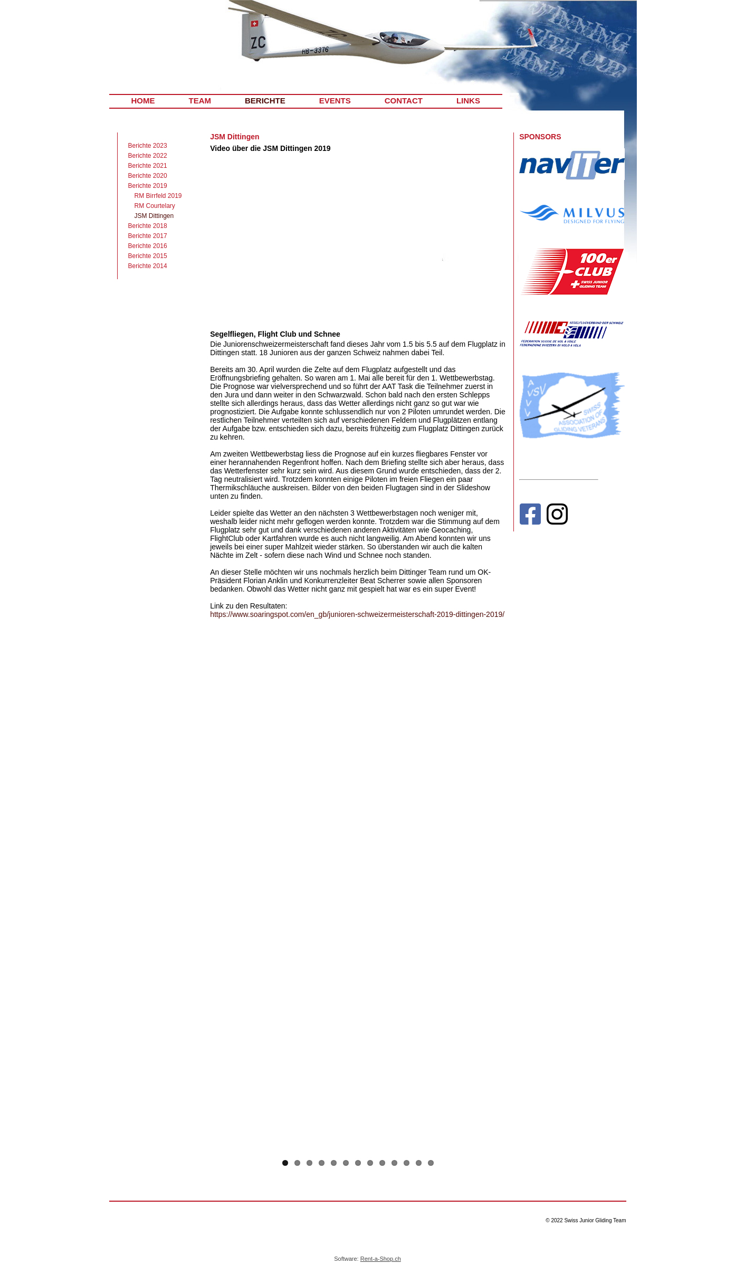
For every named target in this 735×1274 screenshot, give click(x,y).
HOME (143, 100)
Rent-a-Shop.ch (380, 1259)
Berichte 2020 (147, 175)
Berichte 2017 (147, 236)
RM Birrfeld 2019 (158, 195)
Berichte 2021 (147, 165)
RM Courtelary (155, 206)
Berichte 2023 (147, 145)
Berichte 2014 (147, 266)
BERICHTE (265, 100)
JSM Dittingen (154, 216)
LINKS (468, 100)
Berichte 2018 (147, 226)
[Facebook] (530, 516)
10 (394, 1163)
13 (431, 1163)
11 (406, 1163)
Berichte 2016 (147, 246)
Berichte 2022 (147, 155)
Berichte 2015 (147, 256)
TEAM (200, 100)
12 (419, 1163)
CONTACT (404, 100)
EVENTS (335, 100)
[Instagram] (557, 516)
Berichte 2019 (147, 185)
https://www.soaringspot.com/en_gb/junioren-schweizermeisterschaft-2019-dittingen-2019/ (357, 614)
